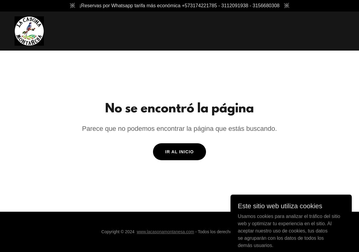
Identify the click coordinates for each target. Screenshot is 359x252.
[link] (29, 30)
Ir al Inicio (179, 151)
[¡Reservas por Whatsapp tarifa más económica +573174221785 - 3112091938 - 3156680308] (179, 5)
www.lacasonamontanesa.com (165, 231)
